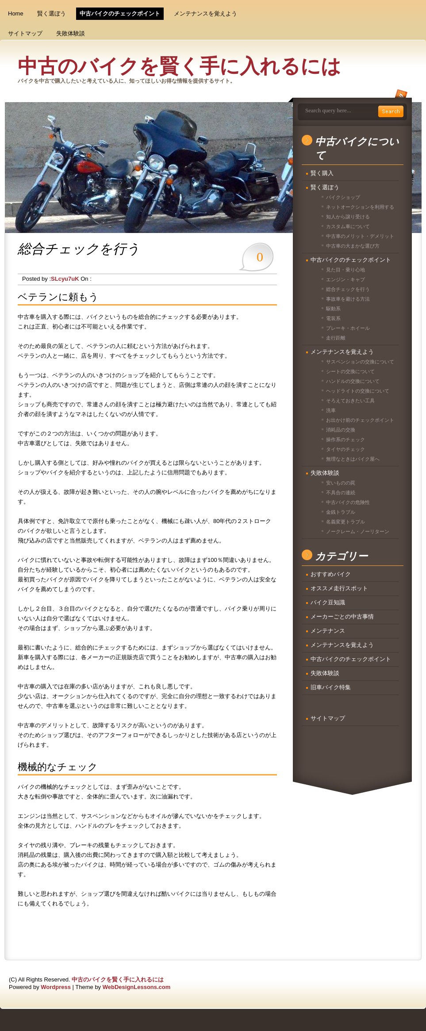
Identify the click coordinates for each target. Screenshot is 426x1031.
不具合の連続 (340, 492)
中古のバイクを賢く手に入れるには (179, 66)
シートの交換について (350, 371)
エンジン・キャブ (345, 279)
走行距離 (335, 337)
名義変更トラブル (345, 521)
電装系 (333, 318)
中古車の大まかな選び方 (353, 245)
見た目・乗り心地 (345, 269)
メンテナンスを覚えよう (205, 13)
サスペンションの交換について (360, 361)
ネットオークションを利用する (360, 207)
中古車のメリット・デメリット (360, 236)
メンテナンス (328, 630)
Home (15, 13)
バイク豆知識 (328, 602)
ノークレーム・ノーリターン (357, 531)
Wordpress (56, 987)
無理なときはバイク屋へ (353, 459)
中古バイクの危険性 (348, 502)
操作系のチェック (345, 439)
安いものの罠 (340, 482)
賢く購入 (322, 173)
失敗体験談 (70, 33)
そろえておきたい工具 (350, 400)
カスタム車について (348, 226)
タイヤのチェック (345, 449)
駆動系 (333, 308)
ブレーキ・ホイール (348, 328)
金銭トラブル (340, 512)
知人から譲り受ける (348, 216)
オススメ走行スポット (339, 588)
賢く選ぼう (51, 13)
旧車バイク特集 (331, 687)
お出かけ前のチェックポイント (360, 420)
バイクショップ (343, 197)
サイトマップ (25, 33)
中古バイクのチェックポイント (120, 13)
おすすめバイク (331, 574)
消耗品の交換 (340, 429)
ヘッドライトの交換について (357, 390)
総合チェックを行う (348, 289)
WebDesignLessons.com (137, 987)
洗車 (331, 410)
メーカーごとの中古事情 (342, 616)
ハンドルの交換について (353, 381)
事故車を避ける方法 (348, 299)
